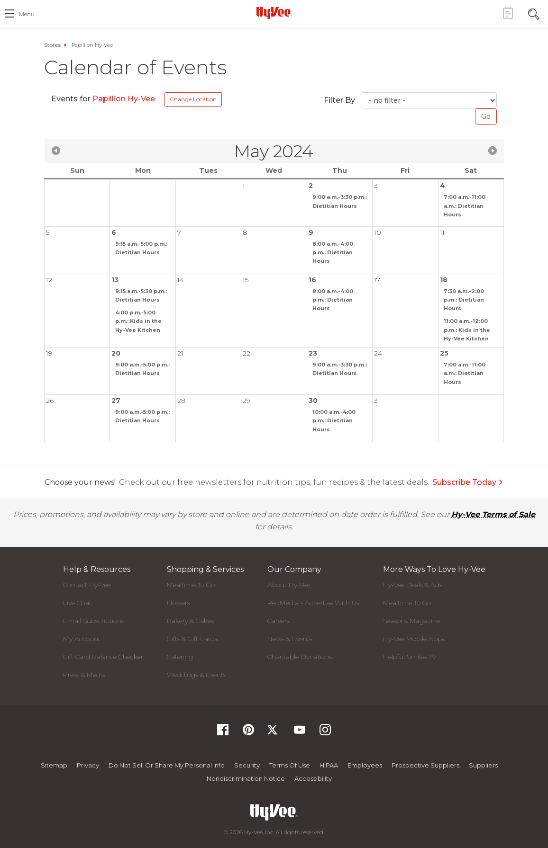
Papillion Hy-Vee (124, 98)
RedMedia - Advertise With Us (313, 602)
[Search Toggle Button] (533, 13)
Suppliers (483, 765)
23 (313, 353)
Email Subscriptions (93, 620)
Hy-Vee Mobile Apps (414, 638)
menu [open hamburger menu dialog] (27, 14)
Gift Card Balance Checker (103, 656)
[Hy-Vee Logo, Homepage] (274, 13)
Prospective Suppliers (425, 765)
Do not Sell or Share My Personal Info (167, 765)
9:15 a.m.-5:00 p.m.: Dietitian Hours (141, 248)
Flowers (178, 602)
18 (444, 280)
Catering (180, 656)
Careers (278, 620)
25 (444, 353)
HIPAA (329, 765)
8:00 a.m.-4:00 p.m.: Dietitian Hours (332, 252)
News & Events (289, 638)
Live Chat (77, 602)
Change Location (193, 99)
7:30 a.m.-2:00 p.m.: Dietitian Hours (464, 300)
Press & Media (84, 674)
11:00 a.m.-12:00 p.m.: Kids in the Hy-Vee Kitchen (467, 329)
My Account (81, 638)
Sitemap (54, 765)
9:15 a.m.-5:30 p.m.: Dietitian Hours (141, 295)
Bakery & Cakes (190, 620)
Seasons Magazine (411, 620)
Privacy (88, 765)
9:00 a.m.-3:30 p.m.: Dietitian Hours (339, 201)
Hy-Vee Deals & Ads (412, 584)
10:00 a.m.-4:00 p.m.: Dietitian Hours (334, 420)
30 (313, 400)
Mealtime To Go (191, 584)
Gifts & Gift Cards (192, 638)
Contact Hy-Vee (86, 584)
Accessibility (313, 778)
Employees (364, 765)
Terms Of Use (289, 765)
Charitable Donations (299, 656)
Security (247, 765)
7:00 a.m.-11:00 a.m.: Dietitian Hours (464, 205)
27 (115, 400)
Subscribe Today (467, 482)
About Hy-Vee (288, 584)
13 (115, 280)
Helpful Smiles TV (409, 656)
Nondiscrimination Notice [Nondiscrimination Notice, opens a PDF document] (246, 778)
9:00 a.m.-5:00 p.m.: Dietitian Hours (142, 368)
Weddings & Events (196, 674)
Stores (52, 45)
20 (115, 353)
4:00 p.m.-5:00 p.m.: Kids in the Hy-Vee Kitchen (138, 321)
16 (312, 280)
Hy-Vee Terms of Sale (493, 514)
